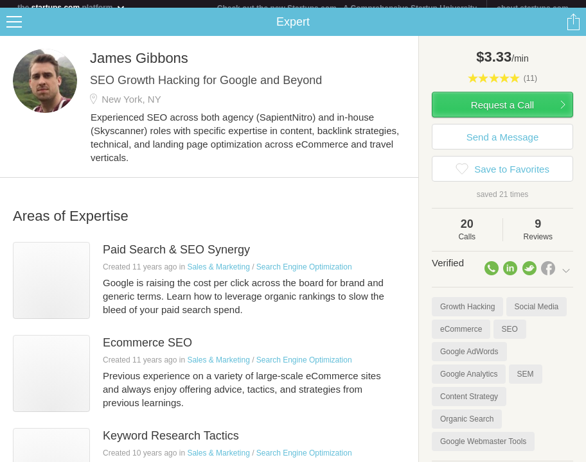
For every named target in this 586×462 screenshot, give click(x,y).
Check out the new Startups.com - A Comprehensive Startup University (347, 8)
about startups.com (532, 8)
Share (573, 29)
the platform (71, 7)
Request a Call (502, 112)
